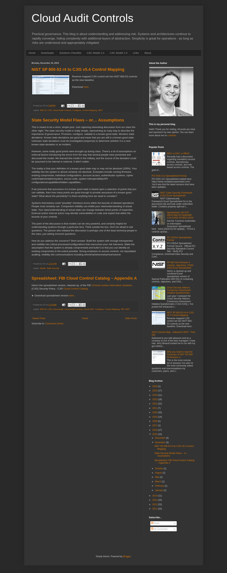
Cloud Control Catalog (76, 288)
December (160, 438)
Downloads (47, 52)
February (159, 486)
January (159, 490)
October (159, 468)
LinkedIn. (172, 135)
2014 (155, 495)
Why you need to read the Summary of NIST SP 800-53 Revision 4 (180, 355)
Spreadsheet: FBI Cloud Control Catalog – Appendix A (84, 278)
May (157, 477)
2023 (155, 399)
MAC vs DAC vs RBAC (178, 153)
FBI (122, 309)
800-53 (43, 110)
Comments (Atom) (54, 323)
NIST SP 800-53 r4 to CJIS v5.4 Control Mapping (78, 69)
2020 (155, 412)
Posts (155, 523)
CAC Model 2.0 (95, 52)
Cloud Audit (58, 309)
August (159, 472)
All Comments (159, 529)
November (160, 442)
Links (136, 52)
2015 (155, 434)
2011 (155, 508)
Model (42, 268)
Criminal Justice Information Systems (112, 285)
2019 (155, 417)
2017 (155, 425)
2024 (155, 395)
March (158, 481)
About (147, 52)
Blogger (127, 556)
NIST (100, 110)
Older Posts (131, 318)
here (86, 87)
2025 (155, 390)
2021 (155, 408)
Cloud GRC (89, 309)
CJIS (49, 110)
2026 (155, 386)
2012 (155, 504)
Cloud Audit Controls (83, 18)
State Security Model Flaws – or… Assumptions (78, 120)
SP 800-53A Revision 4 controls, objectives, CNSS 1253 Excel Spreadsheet (180, 265)
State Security (53, 268)
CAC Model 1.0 (118, 52)
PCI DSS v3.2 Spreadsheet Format (169, 176)
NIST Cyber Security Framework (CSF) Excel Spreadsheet (176, 194)
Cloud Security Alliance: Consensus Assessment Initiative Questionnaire (179, 290)
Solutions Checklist (70, 52)
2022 (155, 403)
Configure (76, 110)
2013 (155, 500)
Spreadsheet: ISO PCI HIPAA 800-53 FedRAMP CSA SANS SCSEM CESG (180, 215)
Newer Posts (39, 318)
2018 (155, 421)
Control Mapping (89, 110)
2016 (155, 430)
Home (32, 52)
